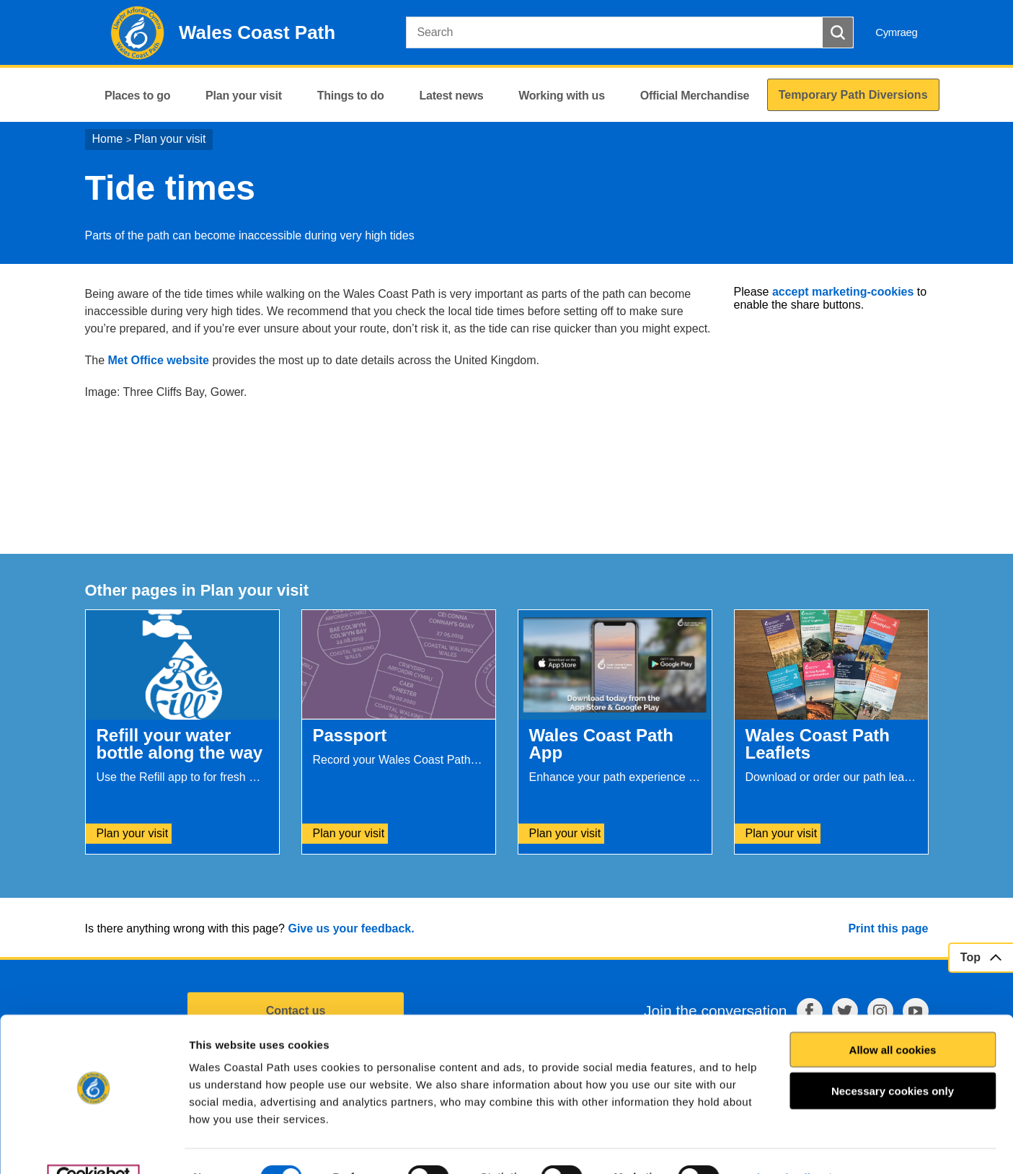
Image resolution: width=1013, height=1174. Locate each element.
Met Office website (158, 360)
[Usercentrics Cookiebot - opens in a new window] (93, 1146)
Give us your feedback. (351, 928)
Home (107, 139)
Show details (783, 1145)
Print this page (888, 928)
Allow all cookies (893, 1018)
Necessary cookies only (892, 1060)
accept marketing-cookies (843, 292)
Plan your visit (170, 139)
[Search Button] (838, 32)
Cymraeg (896, 32)
